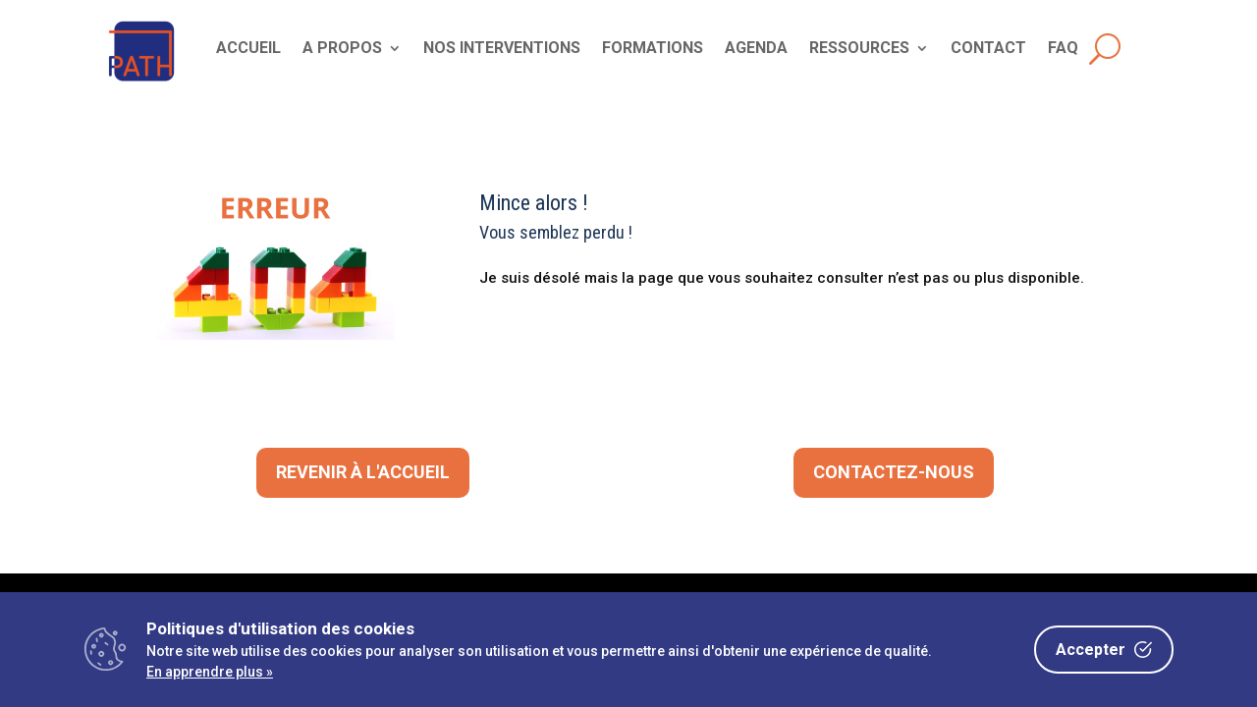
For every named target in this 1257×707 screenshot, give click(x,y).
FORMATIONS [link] (652, 49)
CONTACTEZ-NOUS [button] (893, 472)
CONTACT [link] (988, 49)
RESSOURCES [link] (859, 49)
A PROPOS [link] (342, 49)
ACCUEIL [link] (248, 49)
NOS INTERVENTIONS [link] (501, 49)
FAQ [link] (1063, 49)
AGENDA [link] (756, 49)
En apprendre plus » (209, 672)
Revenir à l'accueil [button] (363, 472)
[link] (142, 82)
